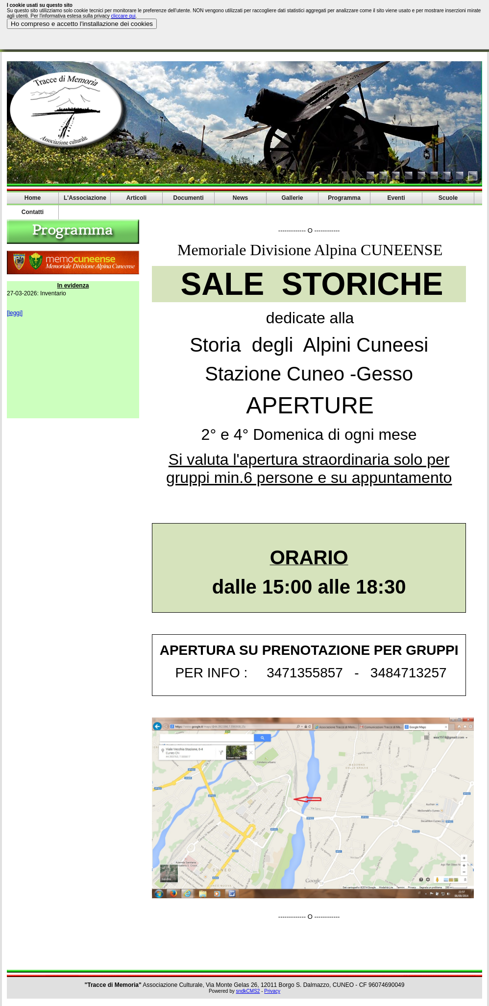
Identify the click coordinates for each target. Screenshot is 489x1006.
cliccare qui (123, 16)
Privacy (272, 991)
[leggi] (15, 313)
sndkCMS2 (248, 991)
